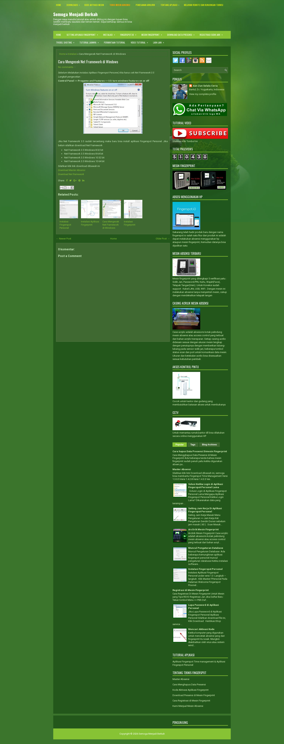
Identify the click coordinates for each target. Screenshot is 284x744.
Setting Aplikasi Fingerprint (83, 33)
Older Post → (163, 238)
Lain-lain (159, 41)
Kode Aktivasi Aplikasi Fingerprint (191, 689)
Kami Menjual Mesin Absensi (188, 706)
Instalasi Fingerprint (129, 223)
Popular (179, 444)
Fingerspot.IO (129, 33)
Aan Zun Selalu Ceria (205, 85)
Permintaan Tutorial (114, 42)
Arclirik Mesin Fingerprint (203, 529)
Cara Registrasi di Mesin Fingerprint (191, 700)
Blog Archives (209, 444)
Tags (192, 444)
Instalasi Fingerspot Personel (65, 224)
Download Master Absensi (71, 170)
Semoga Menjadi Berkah (75, 14)
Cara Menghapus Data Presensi (189, 684)
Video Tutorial (140, 41)
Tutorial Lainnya (90, 41)
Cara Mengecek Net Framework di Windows (88, 62)
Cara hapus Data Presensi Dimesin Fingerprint (200, 451)
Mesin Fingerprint (152, 33)
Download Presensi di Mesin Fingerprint (194, 695)
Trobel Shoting (66, 41)
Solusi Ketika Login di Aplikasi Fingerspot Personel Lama (205, 486)
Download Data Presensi (182, 33)
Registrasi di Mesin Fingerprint (191, 590)
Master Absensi (182, 469)
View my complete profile (202, 94)
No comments (65, 67)
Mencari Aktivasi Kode (201, 629)
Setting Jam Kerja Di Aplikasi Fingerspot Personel (205, 510)
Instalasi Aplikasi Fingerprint (90, 223)
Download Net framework (71, 174)
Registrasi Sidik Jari (212, 33)
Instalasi (110, 33)
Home (58, 34)
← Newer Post (63, 238)
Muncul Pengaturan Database (205, 548)
